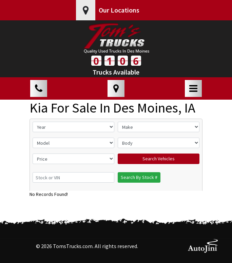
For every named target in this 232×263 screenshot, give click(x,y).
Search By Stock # (139, 177)
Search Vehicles (158, 159)
